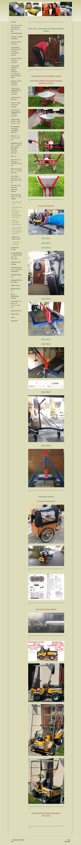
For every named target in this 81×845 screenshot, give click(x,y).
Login (68, 839)
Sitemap (22, 839)
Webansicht (67, 841)
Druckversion (15, 839)
